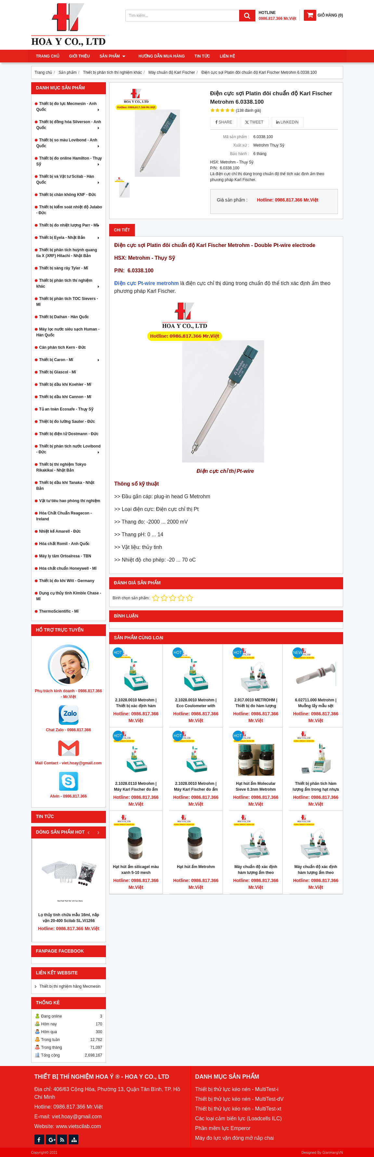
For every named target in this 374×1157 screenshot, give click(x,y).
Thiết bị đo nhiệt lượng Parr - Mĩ (70, 225)
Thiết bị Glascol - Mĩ (57, 372)
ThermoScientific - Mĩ (59, 611)
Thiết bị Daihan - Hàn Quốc (64, 317)
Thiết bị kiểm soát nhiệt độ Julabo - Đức (69, 210)
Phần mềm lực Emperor (223, 1128)
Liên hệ (223, 56)
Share (223, 122)
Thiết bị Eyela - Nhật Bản (70, 237)
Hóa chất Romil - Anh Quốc (64, 543)
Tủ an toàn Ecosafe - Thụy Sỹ (66, 409)
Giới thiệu (79, 56)
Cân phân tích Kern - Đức (62, 347)
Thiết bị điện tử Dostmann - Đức (68, 434)
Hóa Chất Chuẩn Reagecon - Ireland (64, 516)
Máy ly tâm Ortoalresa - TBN (65, 556)
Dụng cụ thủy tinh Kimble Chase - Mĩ (68, 596)
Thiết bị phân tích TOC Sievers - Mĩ (67, 301)
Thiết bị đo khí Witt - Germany (67, 580)
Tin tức (199, 56)
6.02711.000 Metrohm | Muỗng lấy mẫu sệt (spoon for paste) (315, 706)
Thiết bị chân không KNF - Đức (67, 194)
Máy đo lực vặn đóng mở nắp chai (234, 1138)
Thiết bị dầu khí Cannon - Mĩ (65, 397)
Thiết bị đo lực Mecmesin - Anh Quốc (68, 106)
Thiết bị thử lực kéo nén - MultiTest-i (236, 1089)
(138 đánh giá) (248, 110)
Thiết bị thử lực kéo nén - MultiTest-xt (238, 1109)
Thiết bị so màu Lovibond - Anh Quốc (68, 143)
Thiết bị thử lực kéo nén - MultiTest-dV (239, 1099)
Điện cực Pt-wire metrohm (146, 283)
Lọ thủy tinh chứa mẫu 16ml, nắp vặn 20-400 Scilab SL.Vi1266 (68, 918)
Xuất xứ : (241, 145)
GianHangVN (332, 1152)
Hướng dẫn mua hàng (158, 56)
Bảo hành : (239, 153)
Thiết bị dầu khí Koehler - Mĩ (65, 384)
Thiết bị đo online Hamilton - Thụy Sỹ (69, 161)
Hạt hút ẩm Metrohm (196, 866)
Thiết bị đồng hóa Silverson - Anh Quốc (68, 125)
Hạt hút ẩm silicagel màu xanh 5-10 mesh (136, 869)
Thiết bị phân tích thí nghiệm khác (68, 283)
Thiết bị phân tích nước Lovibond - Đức (68, 449)
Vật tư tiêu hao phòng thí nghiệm (69, 501)
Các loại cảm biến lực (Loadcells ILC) (238, 1118)
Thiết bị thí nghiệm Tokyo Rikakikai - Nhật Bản (61, 467)
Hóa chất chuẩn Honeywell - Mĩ (68, 568)
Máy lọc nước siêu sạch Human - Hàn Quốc (68, 332)
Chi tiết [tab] (122, 230)
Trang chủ (47, 56)
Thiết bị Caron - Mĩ (70, 360)
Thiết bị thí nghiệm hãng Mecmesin (70, 986)
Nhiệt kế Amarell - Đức (60, 531)
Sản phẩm (112, 56)
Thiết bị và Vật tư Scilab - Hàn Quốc (68, 179)
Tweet (254, 122)
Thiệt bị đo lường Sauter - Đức (67, 421)
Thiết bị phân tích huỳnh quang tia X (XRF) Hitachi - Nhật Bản (66, 253)
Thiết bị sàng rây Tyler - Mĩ (63, 268)
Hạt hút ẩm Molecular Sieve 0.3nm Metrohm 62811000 (256, 789)
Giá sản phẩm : (232, 200)
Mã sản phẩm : (236, 137)
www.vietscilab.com (78, 1126)
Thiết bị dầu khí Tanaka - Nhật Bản (65, 485)
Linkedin (287, 122)
